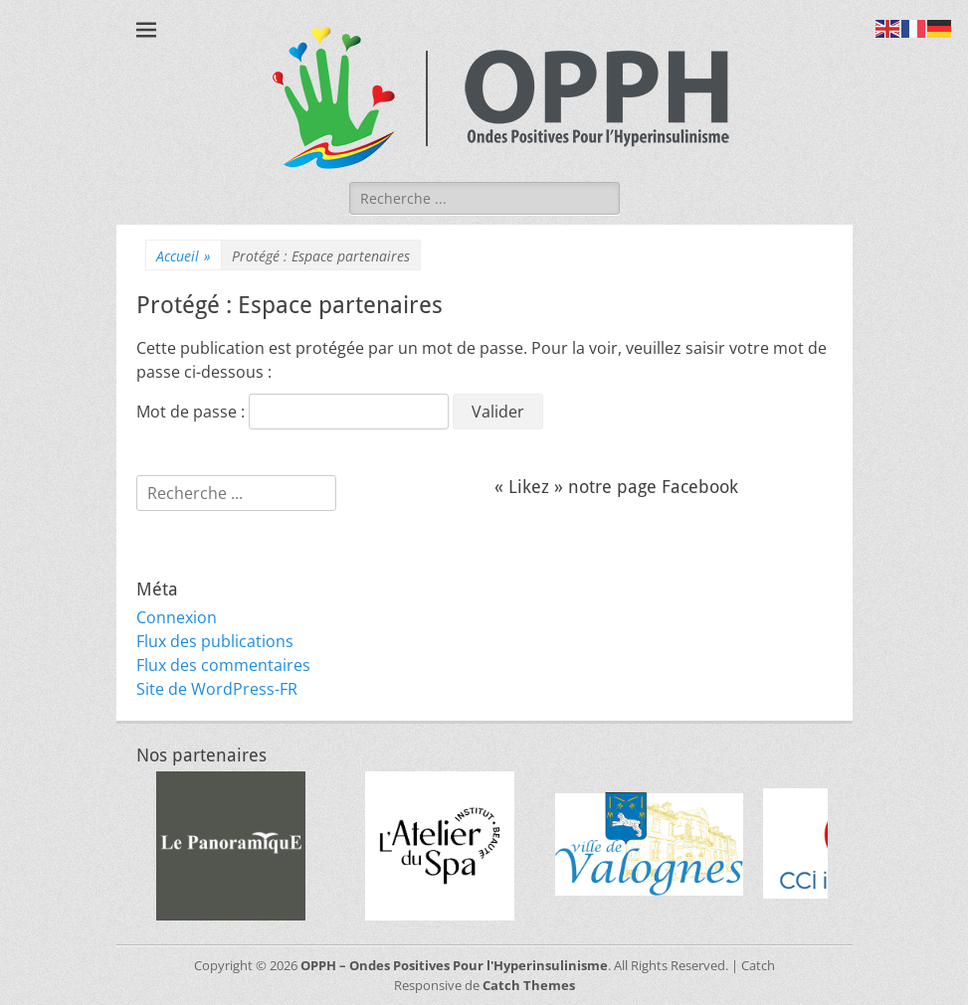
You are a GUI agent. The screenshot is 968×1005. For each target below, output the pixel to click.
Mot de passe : (292, 411)
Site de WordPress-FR (216, 689)
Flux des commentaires (223, 665)
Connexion (176, 617)
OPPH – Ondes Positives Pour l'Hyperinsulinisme (454, 965)
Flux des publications (214, 641)
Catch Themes (529, 985)
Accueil (183, 256)
